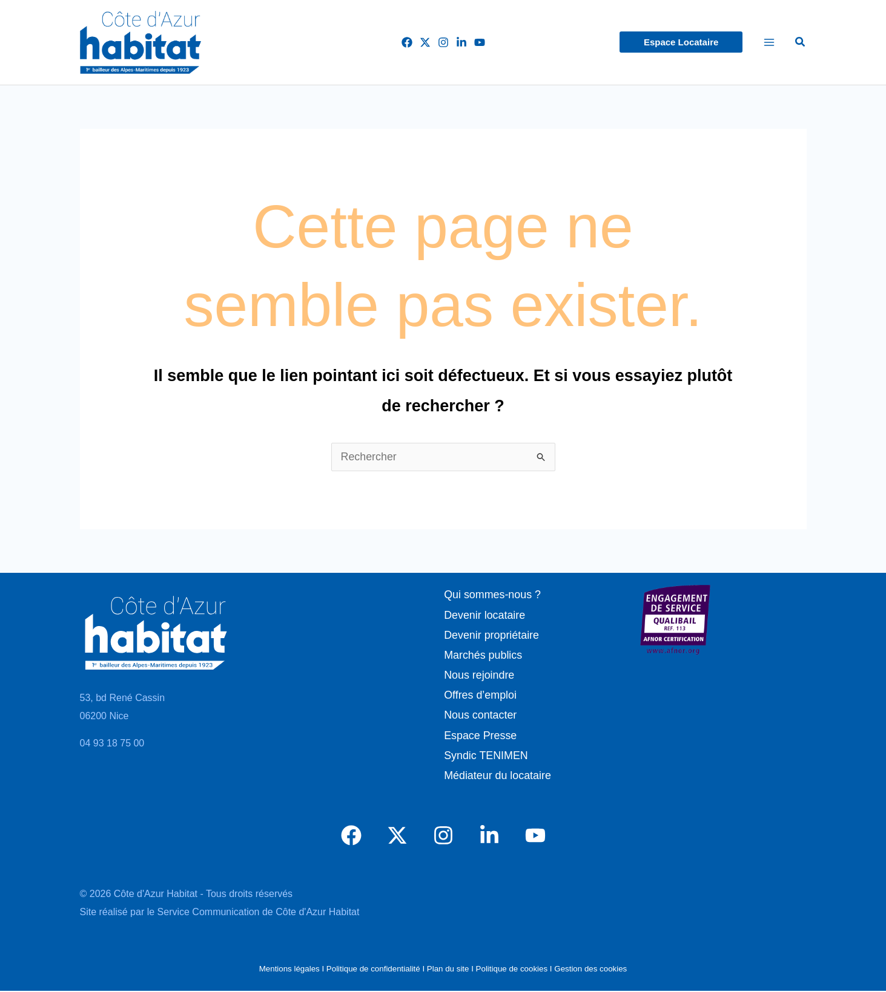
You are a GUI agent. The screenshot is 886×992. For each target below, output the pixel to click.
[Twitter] (425, 42)
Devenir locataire (484, 615)
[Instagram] (443, 42)
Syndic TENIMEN (485, 757)
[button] (681, 42)
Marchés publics (482, 656)
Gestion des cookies (590, 970)
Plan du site (448, 970)
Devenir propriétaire (491, 635)
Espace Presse (480, 736)
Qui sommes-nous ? (492, 595)
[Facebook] (407, 42)
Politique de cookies (512, 970)
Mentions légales (289, 970)
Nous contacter (480, 716)
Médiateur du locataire (497, 777)
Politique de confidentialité (373, 970)
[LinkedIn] (461, 42)
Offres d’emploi (480, 696)
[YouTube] (479, 42)
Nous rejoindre (478, 676)
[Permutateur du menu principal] (769, 42)
